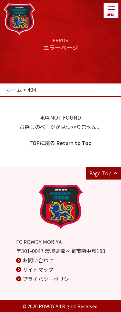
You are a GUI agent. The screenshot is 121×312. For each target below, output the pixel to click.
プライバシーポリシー (48, 279)
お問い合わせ (38, 260)
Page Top (103, 173)
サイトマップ (38, 269)
